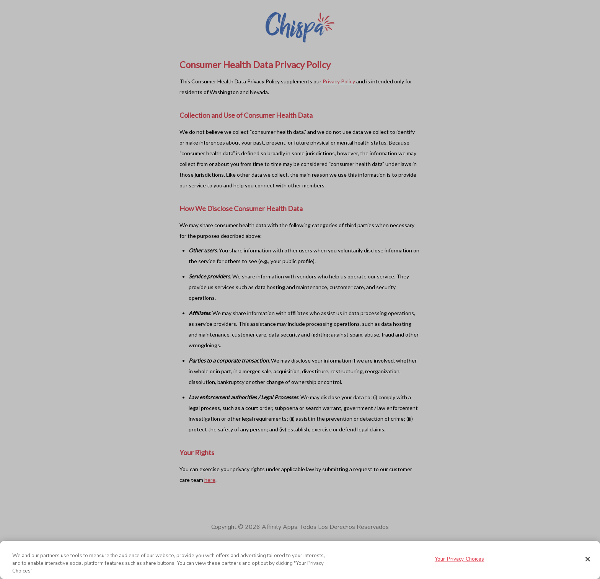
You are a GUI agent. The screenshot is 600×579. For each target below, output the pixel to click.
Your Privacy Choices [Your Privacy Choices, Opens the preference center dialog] (459, 559)
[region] (300, 560)
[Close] (587, 559)
